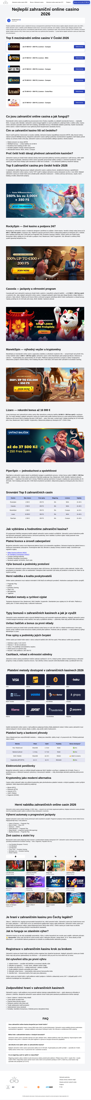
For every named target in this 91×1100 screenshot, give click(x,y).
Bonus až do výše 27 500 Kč (81, 2)
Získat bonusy (76, 46)
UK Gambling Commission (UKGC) (18, 554)
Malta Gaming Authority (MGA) (17, 552)
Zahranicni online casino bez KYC (54, 2)
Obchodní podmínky (64, 1077)
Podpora (68, 2)
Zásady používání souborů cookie (67, 1082)
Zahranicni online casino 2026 (19, 2)
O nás (60, 1087)
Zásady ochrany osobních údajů (67, 1080)
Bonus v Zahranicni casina (36, 2)
